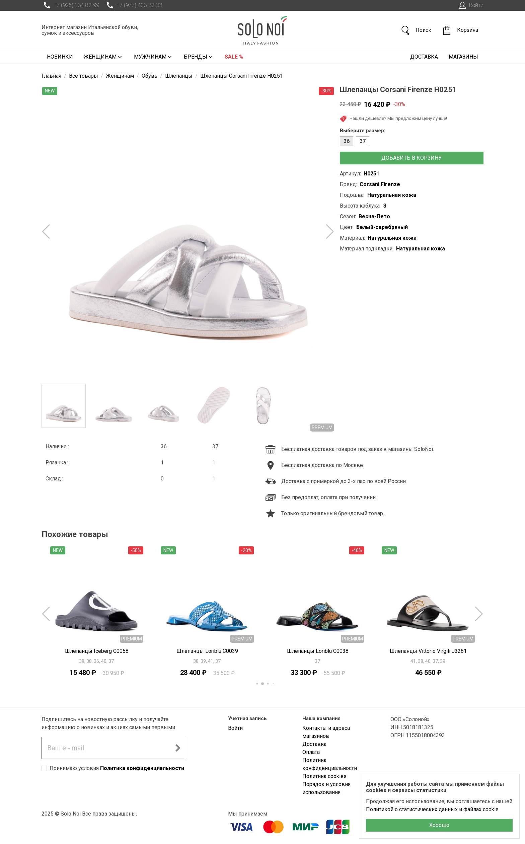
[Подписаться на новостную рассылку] (178, 748)
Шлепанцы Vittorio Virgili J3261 (428, 651)
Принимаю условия (117, 768)
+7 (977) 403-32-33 (133, 5)
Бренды (199, 57)
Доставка (424, 57)
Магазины (463, 57)
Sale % (234, 57)
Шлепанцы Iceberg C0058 (97, 651)
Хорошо (439, 825)
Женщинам (103, 57)
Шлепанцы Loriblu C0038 (318, 651)
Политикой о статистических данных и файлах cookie (432, 809)
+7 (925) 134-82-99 (70, 5)
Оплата (311, 752)
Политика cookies (324, 776)
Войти (470, 5)
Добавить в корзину (411, 158)
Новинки (60, 57)
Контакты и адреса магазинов (326, 732)
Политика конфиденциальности (142, 768)
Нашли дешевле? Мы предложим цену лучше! (393, 119)
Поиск (415, 30)
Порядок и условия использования (326, 788)
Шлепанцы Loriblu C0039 (207, 651)
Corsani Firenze (380, 184)
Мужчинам (153, 57)
